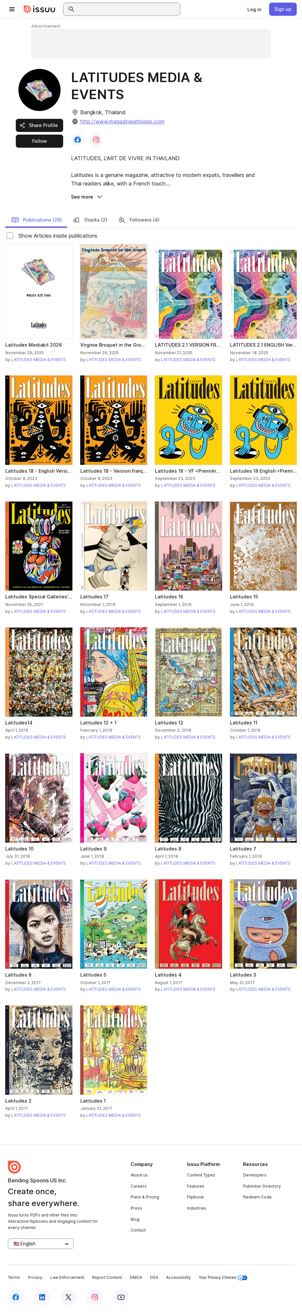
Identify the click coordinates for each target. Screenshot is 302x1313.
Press (136, 1208)
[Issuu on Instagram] (95, 1297)
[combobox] (127, 9)
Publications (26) (36, 220)
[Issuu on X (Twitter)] (68, 1297)
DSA (154, 1277)
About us (139, 1175)
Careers (139, 1186)
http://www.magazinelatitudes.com (122, 121)
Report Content (107, 1277)
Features (195, 1186)
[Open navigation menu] (11, 9)
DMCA (136, 1277)
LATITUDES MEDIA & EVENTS (38, 359)
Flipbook (195, 1197)
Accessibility (178, 1277)
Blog (135, 1219)
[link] (254, 9)
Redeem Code (257, 1197)
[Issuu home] (39, 9)
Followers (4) (139, 220)
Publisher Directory (262, 1186)
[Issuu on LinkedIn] (42, 1297)
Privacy (35, 1277)
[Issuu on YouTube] (121, 1297)
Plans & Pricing (145, 1197)
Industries (196, 1208)
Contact (138, 1230)
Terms (14, 1277)
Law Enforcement (67, 1277)
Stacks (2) (89, 220)
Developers (254, 1175)
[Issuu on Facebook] (16, 1297)
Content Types (201, 1175)
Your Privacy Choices (223, 1277)
